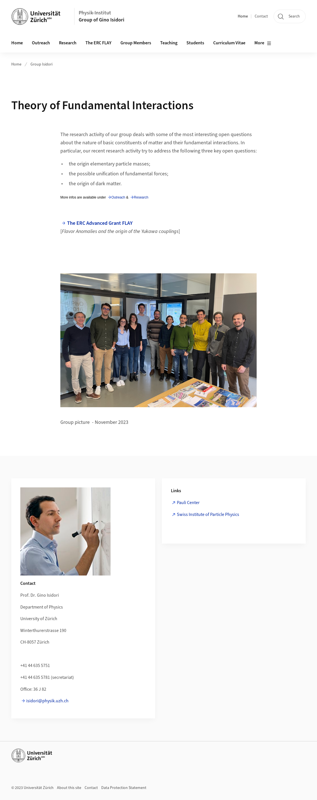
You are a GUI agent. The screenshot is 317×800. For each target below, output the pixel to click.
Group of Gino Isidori (101, 19)
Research (67, 43)
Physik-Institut (95, 12)
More (262, 43)
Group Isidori (41, 64)
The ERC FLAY (98, 43)
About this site (69, 788)
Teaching (168, 43)
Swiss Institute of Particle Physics (208, 514)
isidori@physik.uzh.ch (47, 701)
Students (195, 43)
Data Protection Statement (123, 788)
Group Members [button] (135, 43)
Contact (261, 16)
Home (243, 16)
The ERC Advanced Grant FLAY (100, 223)
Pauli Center (188, 503)
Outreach (41, 43)
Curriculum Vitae (229, 43)
